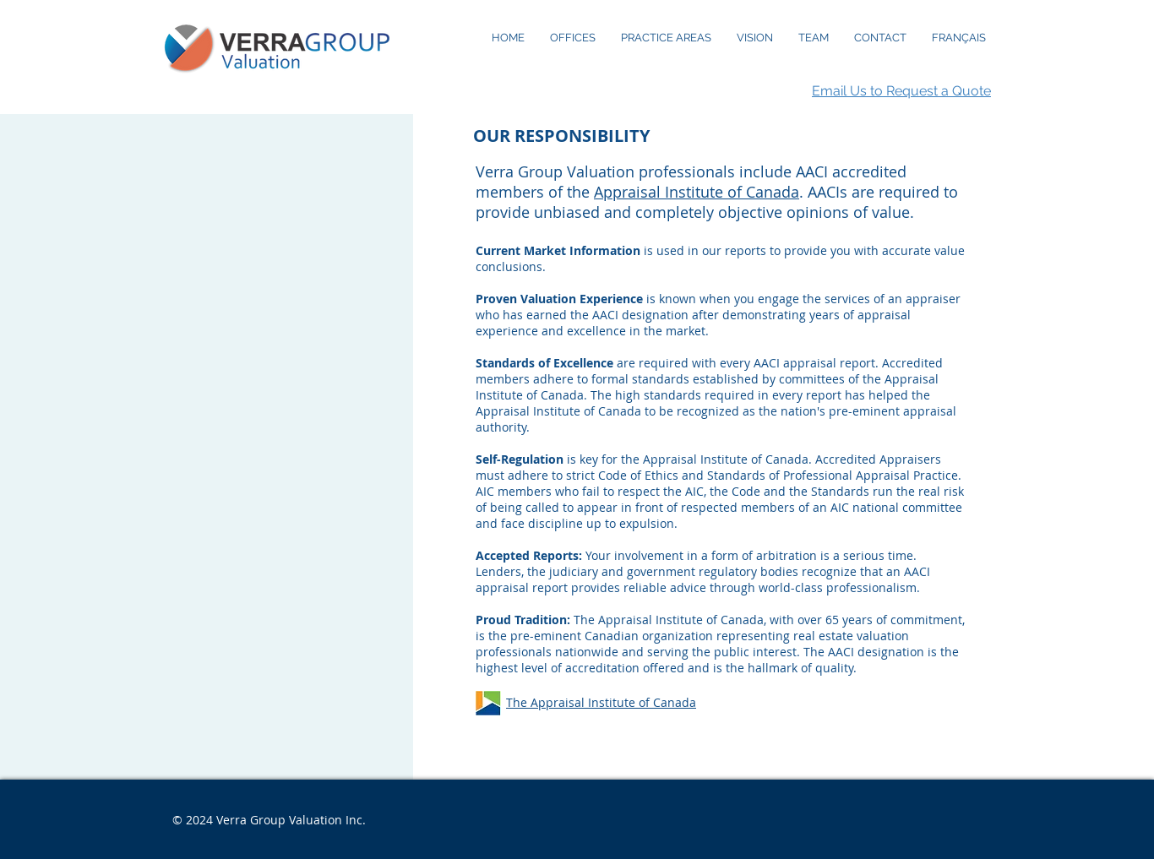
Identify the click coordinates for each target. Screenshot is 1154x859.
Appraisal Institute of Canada (696, 192)
